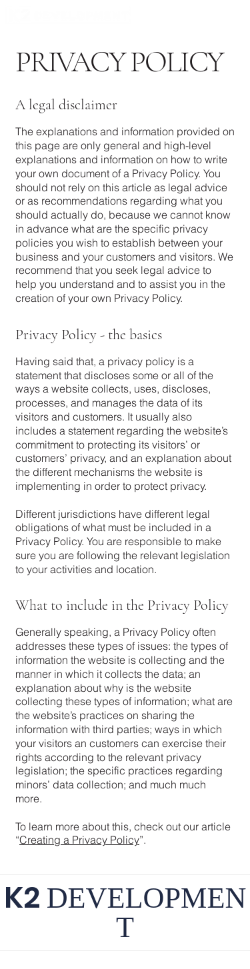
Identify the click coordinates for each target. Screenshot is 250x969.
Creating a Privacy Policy (79, 839)
